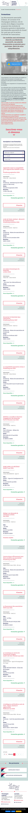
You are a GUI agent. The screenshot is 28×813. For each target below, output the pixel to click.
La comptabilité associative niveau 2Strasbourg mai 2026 (14, 367)
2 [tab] (15, 805)
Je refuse (13, 811)
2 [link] (16, 754)
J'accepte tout (8, 811)
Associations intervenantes (14, 775)
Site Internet (6, 804)
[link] (23, 754)
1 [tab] (13, 805)
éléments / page (12, 754)
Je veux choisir (18, 811)
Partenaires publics (14, 769)
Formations (18, 9)
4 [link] (20, 754)
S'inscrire (19, 205)
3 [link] (18, 754)
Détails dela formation (21, 210)
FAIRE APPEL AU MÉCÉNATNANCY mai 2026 (11, 467)
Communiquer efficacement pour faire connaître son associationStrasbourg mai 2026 (13, 558)
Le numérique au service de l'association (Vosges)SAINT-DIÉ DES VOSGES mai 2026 (13, 654)
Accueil (2, 9)
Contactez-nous (6, 802)
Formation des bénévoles (10, 9)
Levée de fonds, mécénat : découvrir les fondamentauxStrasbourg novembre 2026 (14, 220)
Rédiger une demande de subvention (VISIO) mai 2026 (10, 514)
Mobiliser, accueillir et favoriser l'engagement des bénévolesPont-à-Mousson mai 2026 (12, 418)
